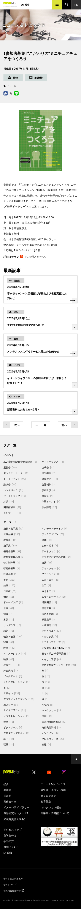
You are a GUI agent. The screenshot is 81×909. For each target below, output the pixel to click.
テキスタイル (51, 568)
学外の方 (8, 841)
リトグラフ (12, 625)
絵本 (47, 540)
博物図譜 (49, 602)
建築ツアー (50, 479)
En (76, 5)
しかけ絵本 (50, 545)
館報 (46, 744)
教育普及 (46, 801)
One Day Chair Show (56, 648)
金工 (46, 585)
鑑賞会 (47, 496)
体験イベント (51, 501)
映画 (9, 648)
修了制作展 (11, 562)
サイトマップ (9, 884)
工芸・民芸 (50, 579)
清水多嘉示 (50, 613)
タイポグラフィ (14, 710)
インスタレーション (16, 682)
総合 (6, 784)
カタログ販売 (48, 796)
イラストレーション (16, 716)
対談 (8, 501)
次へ (12, 425)
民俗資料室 (9, 801)
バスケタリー (52, 710)
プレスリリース (53, 739)
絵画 (9, 585)
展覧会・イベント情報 (54, 790)
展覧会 (10, 467)
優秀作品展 (12, 551)
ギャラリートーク (16, 473)
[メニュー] (57, 4)
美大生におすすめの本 (56, 557)
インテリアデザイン (54, 528)
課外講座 (49, 473)
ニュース (11, 86)
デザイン (11, 693)
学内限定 (49, 507)
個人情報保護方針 (13, 890)
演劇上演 (49, 490)
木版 (8, 619)
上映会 (48, 467)
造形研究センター (15, 813)
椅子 (8, 739)
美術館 (7, 790)
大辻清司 (49, 625)
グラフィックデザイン (18, 699)
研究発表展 (11, 568)
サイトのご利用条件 (13, 878)
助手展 (10, 545)
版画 (8, 608)
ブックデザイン (53, 534)
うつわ (47, 704)
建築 (47, 562)
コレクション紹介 (51, 807)
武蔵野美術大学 (14, 819)
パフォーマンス (53, 461)
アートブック (51, 551)
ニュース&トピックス (53, 784)
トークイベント (14, 479)
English (7, 853)
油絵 (8, 596)
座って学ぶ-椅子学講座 (56, 653)
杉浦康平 (49, 619)
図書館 (7, 796)
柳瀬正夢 (49, 608)
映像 (8, 659)
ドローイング (13, 602)
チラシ (15, 256)
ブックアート (12, 676)
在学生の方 (9, 835)
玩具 (8, 744)
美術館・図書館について (55, 813)
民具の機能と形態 (54, 721)
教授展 (10, 540)
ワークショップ (14, 496)
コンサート (12, 513)
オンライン (50, 733)
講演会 (9, 484)
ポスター (11, 704)
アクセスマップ (12, 829)
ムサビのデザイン (54, 596)
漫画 (8, 721)
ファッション (51, 574)
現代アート (11, 665)
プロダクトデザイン (16, 733)
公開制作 (49, 484)
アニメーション (14, 653)
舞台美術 (11, 670)
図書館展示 (12, 507)
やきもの (49, 591)
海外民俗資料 (52, 727)
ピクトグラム (12, 727)
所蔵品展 (11, 534)
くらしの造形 (52, 659)
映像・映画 (12, 636)
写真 (8, 642)
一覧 (40, 425)
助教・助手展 (13, 528)
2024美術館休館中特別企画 (20, 461)
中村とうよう (52, 630)
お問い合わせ (11, 847)
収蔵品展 (10, 574)
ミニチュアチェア (53, 642)
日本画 (9, 591)
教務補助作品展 (13, 557)
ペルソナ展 (50, 636)
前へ (68, 425)
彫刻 (8, 630)
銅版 (8, 613)
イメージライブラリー (16, 807)
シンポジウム (13, 490)
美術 (9, 579)
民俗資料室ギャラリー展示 (59, 665)
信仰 (47, 716)
